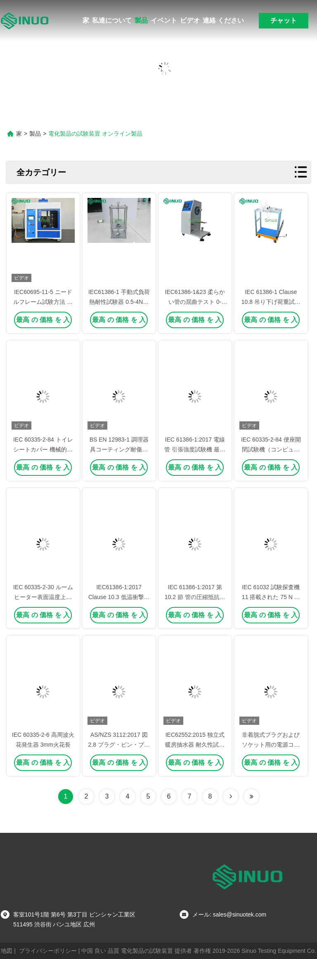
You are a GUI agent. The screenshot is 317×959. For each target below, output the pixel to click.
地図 (6, 950)
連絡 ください (223, 20)
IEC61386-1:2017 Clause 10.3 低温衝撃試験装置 (119, 597)
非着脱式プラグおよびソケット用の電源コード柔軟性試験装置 (271, 744)
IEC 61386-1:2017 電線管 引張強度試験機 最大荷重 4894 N (194, 449)
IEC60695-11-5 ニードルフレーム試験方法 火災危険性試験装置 (43, 302)
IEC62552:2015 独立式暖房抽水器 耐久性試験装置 (195, 744)
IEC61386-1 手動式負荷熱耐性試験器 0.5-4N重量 (119, 302)
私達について (112, 20)
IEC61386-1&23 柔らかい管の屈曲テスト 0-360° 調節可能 (195, 302)
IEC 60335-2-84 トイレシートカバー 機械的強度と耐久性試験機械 (43, 449)
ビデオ (190, 20)
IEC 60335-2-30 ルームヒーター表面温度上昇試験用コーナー (43, 597)
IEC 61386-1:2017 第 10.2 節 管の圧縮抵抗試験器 (195, 597)
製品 (141, 20)
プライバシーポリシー (48, 950)
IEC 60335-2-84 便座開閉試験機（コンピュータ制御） (271, 449)
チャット (283, 20)
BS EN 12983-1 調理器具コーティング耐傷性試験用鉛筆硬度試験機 (119, 449)
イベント (164, 20)
